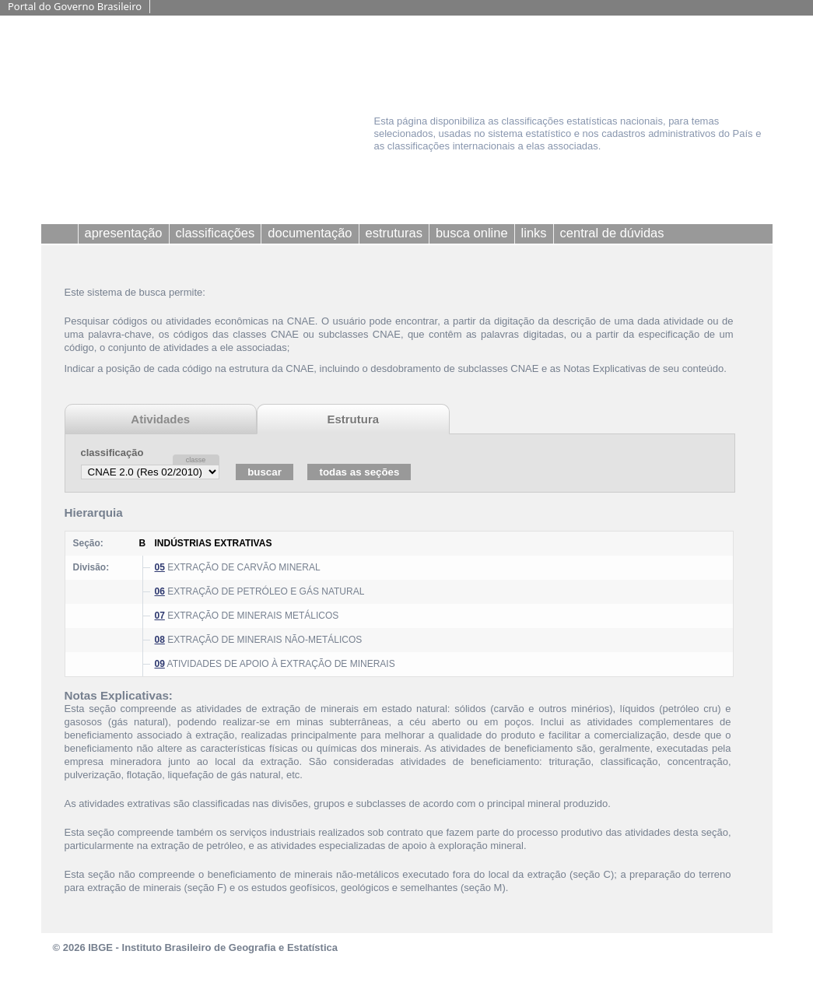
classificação (112, 452)
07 (160, 615)
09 (160, 663)
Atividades (160, 419)
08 (160, 639)
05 (160, 567)
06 (160, 591)
